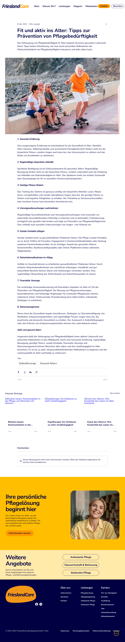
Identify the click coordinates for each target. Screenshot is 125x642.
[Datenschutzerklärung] (101, 631)
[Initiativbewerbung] (110, 612)
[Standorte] (70, 597)
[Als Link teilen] (36, 372)
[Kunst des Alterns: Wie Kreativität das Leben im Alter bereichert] (102, 408)
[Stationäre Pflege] (80, 573)
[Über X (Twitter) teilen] (24, 372)
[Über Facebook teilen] (18, 372)
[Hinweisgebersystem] (81, 631)
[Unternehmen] (70, 593)
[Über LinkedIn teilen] (30, 372)
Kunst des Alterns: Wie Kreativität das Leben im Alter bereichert (100, 423)
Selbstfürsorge (27, 363)
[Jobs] (110, 609)
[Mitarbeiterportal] (110, 616)
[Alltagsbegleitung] (90, 597)
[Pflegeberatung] (90, 593)
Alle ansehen (115, 393)
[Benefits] (110, 597)
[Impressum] (65, 631)
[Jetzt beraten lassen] (20, 533)
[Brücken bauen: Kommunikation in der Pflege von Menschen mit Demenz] (23, 408)
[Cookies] (116, 631)
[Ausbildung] (110, 601)
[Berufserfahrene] (110, 605)
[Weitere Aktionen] (106, 24)
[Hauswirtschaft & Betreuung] (80, 565)
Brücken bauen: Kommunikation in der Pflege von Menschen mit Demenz (21, 423)
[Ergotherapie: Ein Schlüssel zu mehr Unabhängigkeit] (62, 408)
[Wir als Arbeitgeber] (110, 593)
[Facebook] (36, 604)
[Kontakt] (104, 6)
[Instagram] (40, 604)
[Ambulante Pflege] (80, 557)
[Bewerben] (117, 6)
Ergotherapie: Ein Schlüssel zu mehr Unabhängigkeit (62, 423)
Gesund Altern (48, 363)
